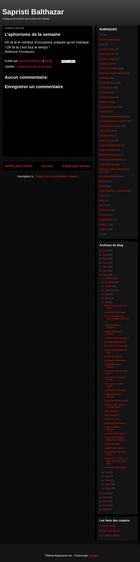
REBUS (102, 196)
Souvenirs (103, 215)
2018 (105, 493)
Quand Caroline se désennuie (112, 191)
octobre (108, 286)
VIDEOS (103, 229)
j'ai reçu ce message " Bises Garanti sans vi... (116, 438)
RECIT (102, 205)
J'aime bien (104, 111)
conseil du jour (106, 63)
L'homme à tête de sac (115, 433)
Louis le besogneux (108, 150)
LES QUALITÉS (106, 135)
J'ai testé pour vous (108, 107)
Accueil (47, 166)
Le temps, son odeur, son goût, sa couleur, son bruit (116, 461)
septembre (110, 290)
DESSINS (103, 78)
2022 (105, 263)
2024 (105, 255)
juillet (107, 298)
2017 (105, 497)
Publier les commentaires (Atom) (56, 176)
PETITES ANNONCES (109, 176)
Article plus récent (19, 166)
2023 (105, 259)
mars (107, 480)
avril (107, 476)
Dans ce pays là (112, 415)
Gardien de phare (107, 97)
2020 (105, 271)
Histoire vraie (105, 102)
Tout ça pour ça (112, 419)
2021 (105, 266)
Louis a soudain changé (110, 145)
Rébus (102, 200)
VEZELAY (103, 224)
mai (107, 472)
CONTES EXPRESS (108, 68)
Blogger (94, 555)
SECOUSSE (105, 210)
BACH (102, 44)
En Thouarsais (106, 87)
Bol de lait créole (107, 49)
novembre (110, 282)
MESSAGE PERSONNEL (111, 160)
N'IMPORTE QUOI (107, 164)
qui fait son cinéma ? (114, 356)
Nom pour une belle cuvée (116, 346)
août (107, 294)
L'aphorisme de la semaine (34, 66)
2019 (105, 275)
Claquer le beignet (107, 59)
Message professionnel (115, 342)
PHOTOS (103, 181)
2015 (105, 505)
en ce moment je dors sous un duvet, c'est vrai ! (117, 318)
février (108, 484)
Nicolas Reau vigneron (109, 531)
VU (100, 234)
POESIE (103, 186)
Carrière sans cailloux (114, 448)
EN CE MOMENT (107, 83)
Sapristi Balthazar (33, 12)
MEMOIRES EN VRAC (109, 155)
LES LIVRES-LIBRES (109, 535)
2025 (105, 251)
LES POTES (105, 131)
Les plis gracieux (112, 444)
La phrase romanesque (109, 126)
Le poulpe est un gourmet (116, 400)
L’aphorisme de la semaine (113, 365)
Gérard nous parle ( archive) (113, 332)
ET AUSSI (104, 92)
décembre (110, 278)
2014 (105, 509)
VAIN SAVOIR (105, 220)
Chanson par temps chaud (116, 338)
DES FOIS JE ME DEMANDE (112, 73)
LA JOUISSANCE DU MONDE (113, 121)
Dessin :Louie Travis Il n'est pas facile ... (115, 405)
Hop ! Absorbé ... (112, 411)
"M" (101, 35)
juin (107, 302)
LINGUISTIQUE (106, 140)
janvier (108, 488)
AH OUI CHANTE (107, 39)
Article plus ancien (76, 166)
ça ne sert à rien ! (107, 54)
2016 (105, 501)
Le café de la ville (107, 526)
